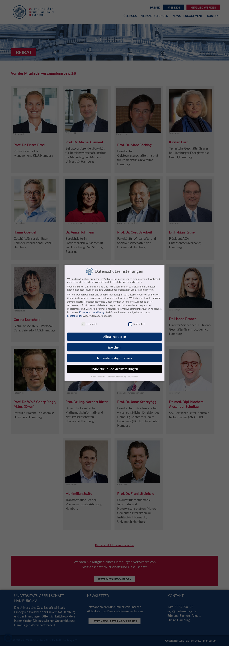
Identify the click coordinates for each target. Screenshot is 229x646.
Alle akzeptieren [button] (114, 337)
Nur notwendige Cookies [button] (114, 358)
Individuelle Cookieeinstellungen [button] (114, 369)
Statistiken (136, 323)
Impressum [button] (133, 377)
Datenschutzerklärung (91, 312)
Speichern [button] (114, 347)
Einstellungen (75, 315)
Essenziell (89, 323)
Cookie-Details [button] (98, 377)
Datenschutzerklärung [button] (117, 377)
